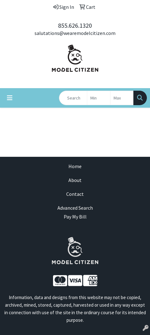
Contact (75, 194)
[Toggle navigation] (9, 98)
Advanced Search (75, 208)
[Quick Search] (73, 98)
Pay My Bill (75, 216)
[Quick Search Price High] (122, 98)
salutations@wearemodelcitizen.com (75, 33)
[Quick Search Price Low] (98, 98)
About (75, 180)
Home (75, 166)
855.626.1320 (75, 25)
